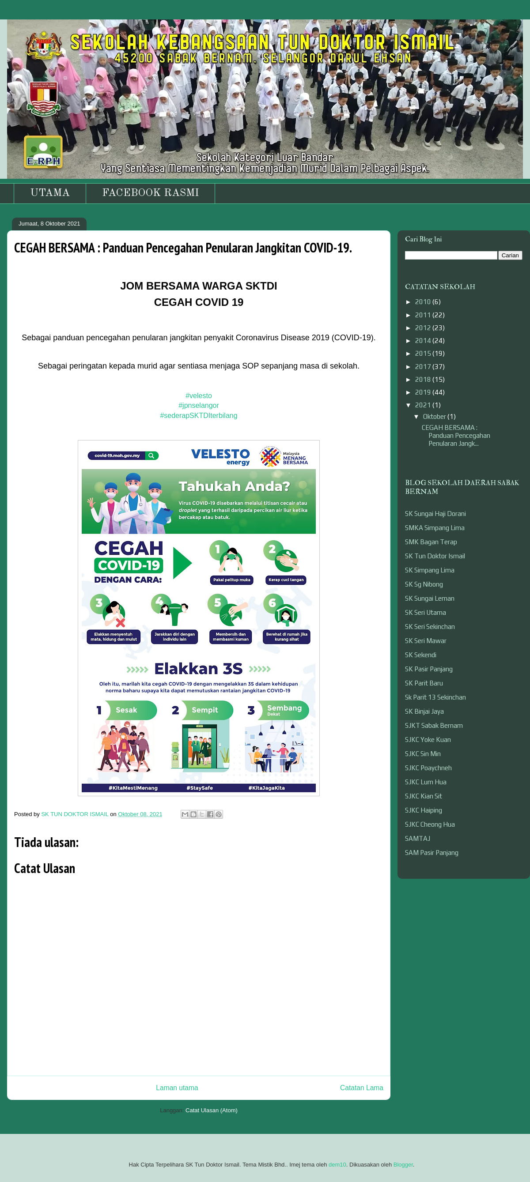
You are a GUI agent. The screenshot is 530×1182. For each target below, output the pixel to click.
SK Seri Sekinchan (430, 626)
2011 (423, 315)
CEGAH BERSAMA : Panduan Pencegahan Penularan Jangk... (456, 435)
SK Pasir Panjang (429, 669)
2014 (423, 340)
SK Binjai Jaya (424, 711)
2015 (423, 353)
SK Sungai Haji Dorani (435, 513)
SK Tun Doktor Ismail (435, 556)
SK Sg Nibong (424, 584)
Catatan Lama (361, 1088)
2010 (423, 301)
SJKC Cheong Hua (430, 824)
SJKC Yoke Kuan (428, 739)
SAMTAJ (417, 838)
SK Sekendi (420, 655)
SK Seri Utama (425, 612)
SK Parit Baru (424, 683)
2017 (423, 366)
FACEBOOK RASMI (150, 193)
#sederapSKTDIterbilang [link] (198, 415)
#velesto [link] (199, 395)
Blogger (403, 1164)
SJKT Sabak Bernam (434, 725)
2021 (423, 405)
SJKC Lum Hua (426, 782)
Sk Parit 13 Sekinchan (435, 697)
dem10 (337, 1164)
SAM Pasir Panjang (431, 852)
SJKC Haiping (423, 810)
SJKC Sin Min (423, 753)
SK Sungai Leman (429, 598)
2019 (423, 392)
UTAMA (50, 193)
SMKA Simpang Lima (435, 527)
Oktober (435, 416)
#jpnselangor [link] (198, 405)
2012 (423, 327)
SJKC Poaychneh (428, 768)
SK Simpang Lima (429, 570)
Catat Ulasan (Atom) (212, 1110)
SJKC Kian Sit (423, 796)
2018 (423, 379)
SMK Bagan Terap (431, 542)
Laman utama (177, 1088)
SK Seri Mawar (426, 640)
